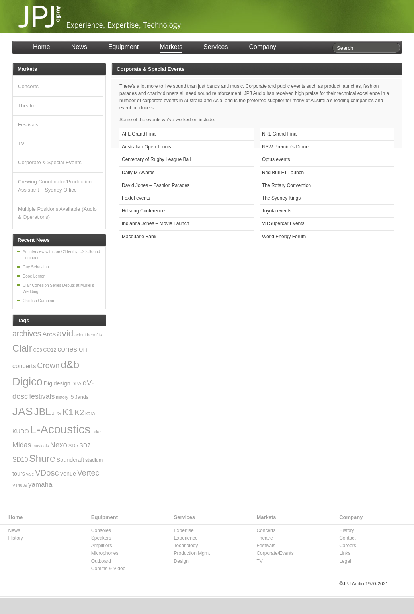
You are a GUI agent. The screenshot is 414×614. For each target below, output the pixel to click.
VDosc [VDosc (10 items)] (47, 472)
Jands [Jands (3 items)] (81, 397)
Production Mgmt (192, 553)
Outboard (101, 561)
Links (344, 553)
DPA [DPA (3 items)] (77, 384)
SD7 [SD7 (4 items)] (84, 445)
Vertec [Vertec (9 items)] (88, 472)
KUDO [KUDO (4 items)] (20, 431)
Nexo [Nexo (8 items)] (58, 445)
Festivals (28, 125)
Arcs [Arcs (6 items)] (49, 334)
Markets (171, 46)
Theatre (27, 106)
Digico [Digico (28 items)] (27, 381)
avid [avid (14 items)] (65, 333)
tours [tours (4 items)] (18, 473)
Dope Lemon (34, 276)
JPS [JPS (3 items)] (56, 413)
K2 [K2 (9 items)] (79, 412)
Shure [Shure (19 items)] (42, 458)
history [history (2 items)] (62, 397)
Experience (186, 538)
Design (181, 561)
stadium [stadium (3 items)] (94, 460)
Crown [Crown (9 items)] (48, 365)
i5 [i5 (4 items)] (71, 397)
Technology (186, 545)
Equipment (123, 46)
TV (21, 143)
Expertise (184, 530)
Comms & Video (108, 568)
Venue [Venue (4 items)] (68, 473)
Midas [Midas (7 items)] (21, 445)
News (79, 46)
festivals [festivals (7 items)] (42, 396)
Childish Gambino (38, 301)
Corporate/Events (274, 553)
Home (41, 46)
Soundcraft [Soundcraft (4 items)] (70, 460)
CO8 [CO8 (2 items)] (37, 350)
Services (215, 46)
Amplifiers (101, 545)
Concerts (28, 86)
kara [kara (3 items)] (90, 413)
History (15, 538)
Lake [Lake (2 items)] (96, 431)
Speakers (101, 538)
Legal (345, 561)
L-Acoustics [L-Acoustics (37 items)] (60, 429)
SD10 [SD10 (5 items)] (20, 459)
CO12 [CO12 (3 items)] (49, 350)
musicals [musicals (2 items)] (40, 445)
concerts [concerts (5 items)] (24, 366)
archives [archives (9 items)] (26, 333)
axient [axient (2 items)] (80, 334)
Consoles (101, 530)
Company (262, 46)
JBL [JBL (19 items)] (42, 411)
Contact (347, 538)
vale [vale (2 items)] (30, 474)
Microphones (105, 553)
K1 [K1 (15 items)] (68, 412)
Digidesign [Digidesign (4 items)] (57, 383)
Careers (347, 545)
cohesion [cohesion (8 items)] (72, 349)
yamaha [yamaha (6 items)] (40, 484)
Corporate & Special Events (50, 162)
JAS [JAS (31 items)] (22, 411)
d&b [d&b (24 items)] (70, 365)
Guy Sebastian (36, 267)
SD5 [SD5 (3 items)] (73, 446)
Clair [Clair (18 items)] (22, 348)
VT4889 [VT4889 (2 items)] (19, 485)
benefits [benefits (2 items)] (94, 334)
